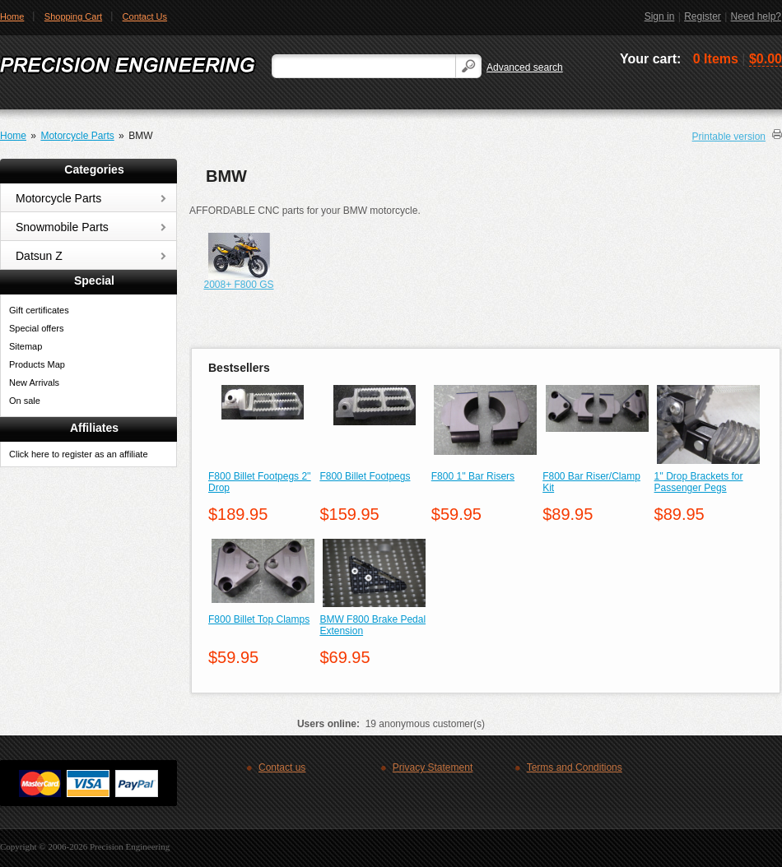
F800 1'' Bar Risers (472, 476)
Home (13, 135)
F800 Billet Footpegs (364, 476)
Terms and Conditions (574, 767)
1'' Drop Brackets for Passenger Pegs (698, 482)
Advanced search (524, 67)
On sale (24, 401)
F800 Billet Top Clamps (259, 619)
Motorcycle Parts (77, 135)
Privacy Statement (432, 767)
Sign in (660, 16)
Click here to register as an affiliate (78, 454)
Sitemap (25, 346)
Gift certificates (39, 310)
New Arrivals (34, 382)
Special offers (36, 328)
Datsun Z (39, 255)
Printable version (729, 136)
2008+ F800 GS (238, 284)
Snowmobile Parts (62, 227)
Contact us (281, 767)
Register (702, 16)
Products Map (37, 364)
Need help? (756, 16)
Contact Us (145, 16)
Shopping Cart (73, 16)
